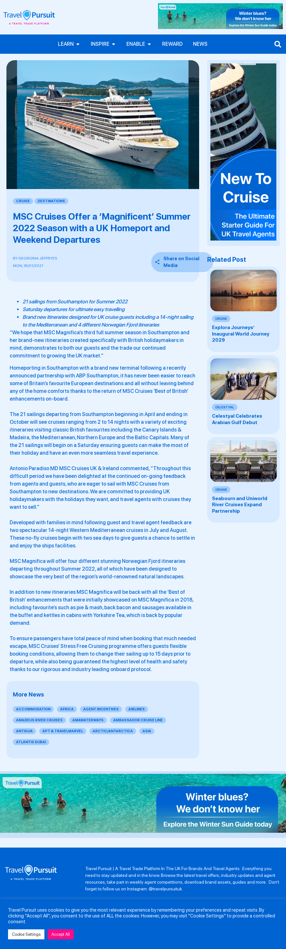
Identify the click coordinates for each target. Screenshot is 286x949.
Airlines (136, 709)
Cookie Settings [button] (26, 934)
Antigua (24, 731)
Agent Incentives (101, 709)
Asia (147, 731)
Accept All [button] (60, 934)
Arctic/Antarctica (113, 731)
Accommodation (33, 709)
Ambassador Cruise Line (138, 720)
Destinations (51, 201)
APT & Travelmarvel (62, 731)
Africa (67, 709)
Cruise (23, 201)
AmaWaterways (88, 720)
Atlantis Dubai (31, 742)
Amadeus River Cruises (39, 720)
